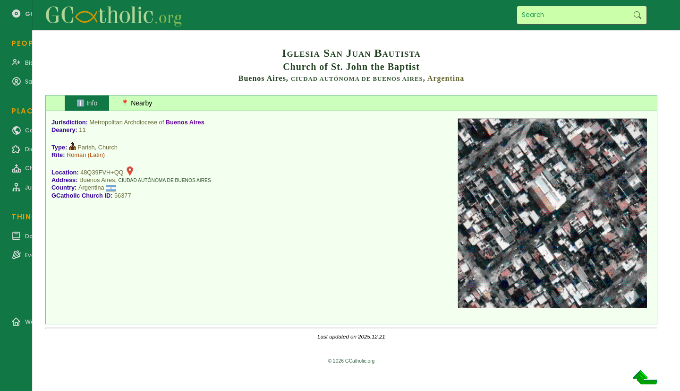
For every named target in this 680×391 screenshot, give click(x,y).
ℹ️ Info (86, 103)
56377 (122, 195)
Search (637, 15)
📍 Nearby (136, 103)
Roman (76, 154)
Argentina (445, 78)
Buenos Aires (185, 122)
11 (82, 129)
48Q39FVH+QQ (101, 172)
